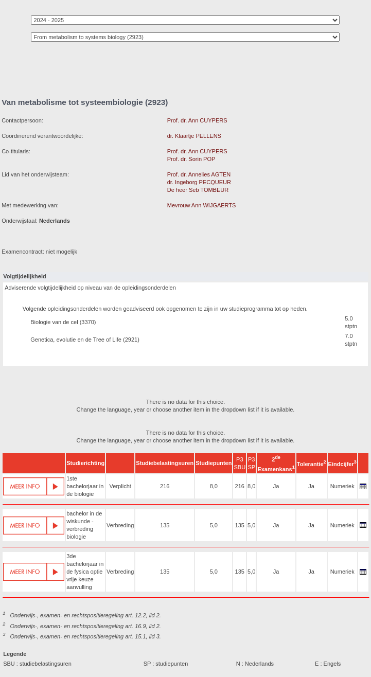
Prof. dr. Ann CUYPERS (197, 120)
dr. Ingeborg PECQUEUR (199, 182)
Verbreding (120, 525)
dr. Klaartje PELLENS (194, 136)
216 (164, 486)
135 (164, 525)
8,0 (214, 486)
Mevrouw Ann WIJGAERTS (201, 205)
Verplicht (120, 486)
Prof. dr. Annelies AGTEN (199, 174)
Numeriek (342, 486)
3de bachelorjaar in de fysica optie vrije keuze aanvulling (84, 571)
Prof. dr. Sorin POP (191, 159)
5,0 (214, 525)
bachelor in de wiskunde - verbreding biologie (84, 525)
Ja (276, 486)
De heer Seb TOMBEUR (197, 190)
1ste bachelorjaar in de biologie (84, 486)
